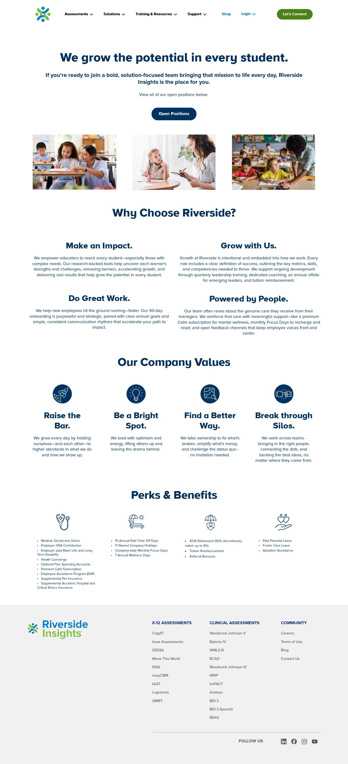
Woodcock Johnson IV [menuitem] (228, 667)
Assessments (79, 14)
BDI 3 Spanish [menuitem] (221, 709)
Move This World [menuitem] (166, 658)
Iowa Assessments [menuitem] (167, 641)
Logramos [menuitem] (160, 692)
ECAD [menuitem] (215, 658)
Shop (226, 14)
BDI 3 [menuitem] (214, 701)
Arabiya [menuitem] (216, 692)
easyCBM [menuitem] (160, 675)
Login (248, 13)
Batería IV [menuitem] (218, 641)
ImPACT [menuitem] (216, 684)
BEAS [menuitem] (214, 717)
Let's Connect (295, 14)
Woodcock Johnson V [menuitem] (228, 633)
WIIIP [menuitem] (214, 675)
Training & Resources (156, 14)
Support (197, 14)
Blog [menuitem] (285, 650)
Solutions (114, 14)
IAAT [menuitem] (156, 684)
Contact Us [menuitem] (290, 658)
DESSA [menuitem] (158, 650)
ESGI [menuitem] (156, 667)
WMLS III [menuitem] (217, 650)
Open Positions (174, 114)
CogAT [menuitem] (158, 633)
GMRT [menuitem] (157, 701)
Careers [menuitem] (287, 633)
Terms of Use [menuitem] (291, 641)
